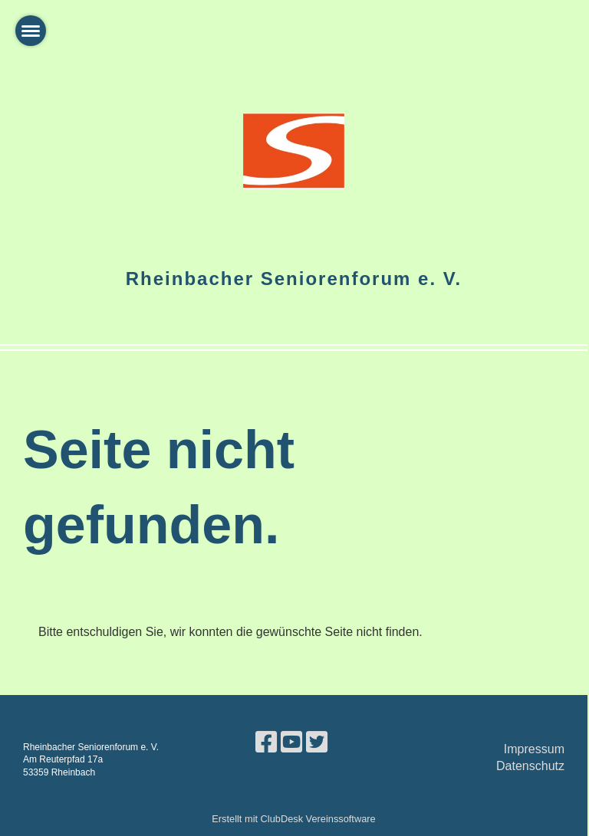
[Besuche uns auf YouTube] (291, 742)
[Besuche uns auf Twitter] (316, 742)
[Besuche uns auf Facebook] (266, 742)
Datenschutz (530, 765)
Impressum (534, 749)
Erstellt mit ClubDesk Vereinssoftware (293, 819)
